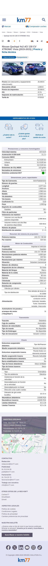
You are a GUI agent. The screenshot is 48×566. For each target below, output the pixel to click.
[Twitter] (14, 547)
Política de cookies (8, 509)
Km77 (24, 20)
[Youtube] (27, 547)
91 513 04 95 (17, 431)
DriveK (4, 499)
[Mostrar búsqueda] (43, 20)
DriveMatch (6, 497)
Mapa (24, 425)
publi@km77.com (8, 472)
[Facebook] (8, 547)
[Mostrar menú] (4, 20)
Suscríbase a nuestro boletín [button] (17, 535)
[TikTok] (39, 547)
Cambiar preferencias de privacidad (15, 516)
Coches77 (5, 494)
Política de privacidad (10, 514)
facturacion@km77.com (10, 480)
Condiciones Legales (9, 511)
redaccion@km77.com (10, 464)
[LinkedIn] (21, 547)
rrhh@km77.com (8, 485)
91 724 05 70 (20, 428)
